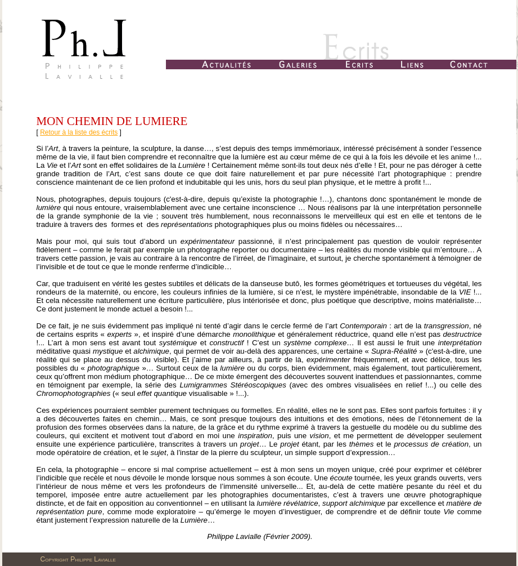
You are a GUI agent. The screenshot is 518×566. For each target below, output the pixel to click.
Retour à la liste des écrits (79, 132)
